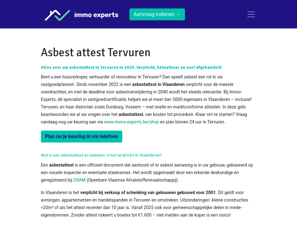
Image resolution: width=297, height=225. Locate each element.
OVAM (79, 180)
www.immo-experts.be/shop (131, 121)
